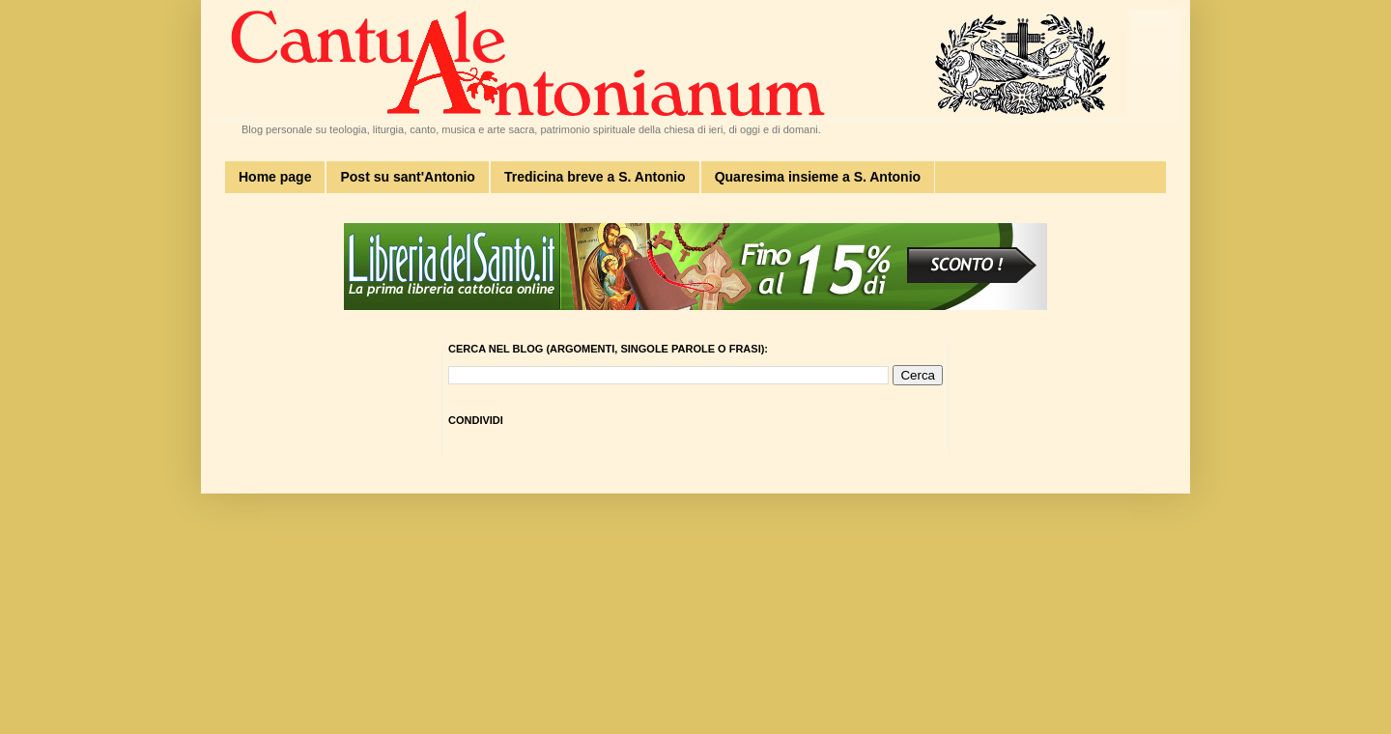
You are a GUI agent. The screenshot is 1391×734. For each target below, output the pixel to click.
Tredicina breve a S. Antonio (595, 176)
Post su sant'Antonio (407, 176)
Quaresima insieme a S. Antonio (818, 176)
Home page (275, 176)
